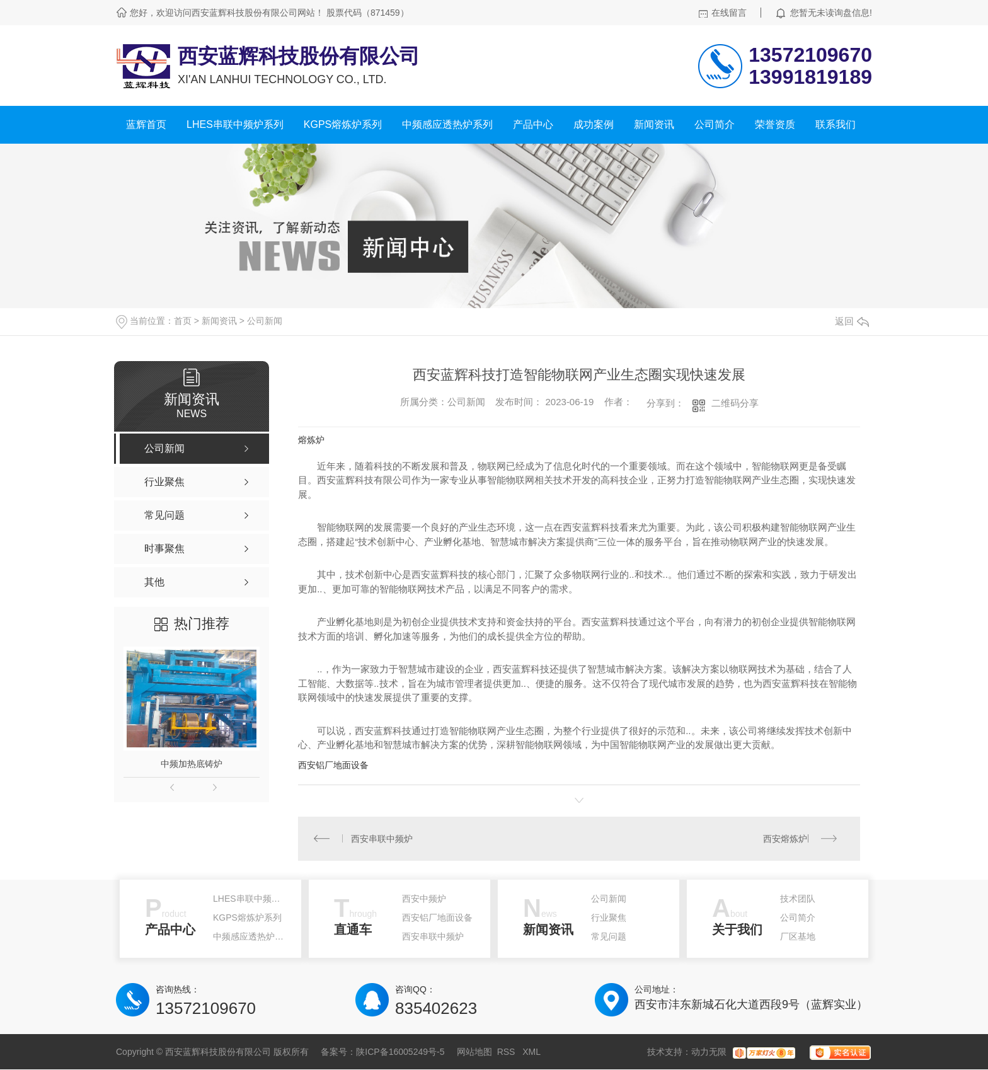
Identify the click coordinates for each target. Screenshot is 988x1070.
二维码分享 (735, 403)
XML (531, 1052)
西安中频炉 (424, 899)
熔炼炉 (311, 440)
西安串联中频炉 (382, 839)
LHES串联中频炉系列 (235, 124)
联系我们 (835, 124)
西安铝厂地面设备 (333, 765)
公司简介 (714, 124)
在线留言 (729, 13)
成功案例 (593, 124)
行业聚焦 (608, 918)
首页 (183, 321)
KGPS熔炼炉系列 (343, 124)
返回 (852, 321)
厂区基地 (797, 937)
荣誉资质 (775, 124)
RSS (507, 1052)
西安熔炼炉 (785, 839)
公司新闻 (264, 321)
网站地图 (474, 1052)
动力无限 (709, 1052)
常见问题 (608, 937)
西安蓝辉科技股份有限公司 (299, 56)
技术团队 (797, 899)
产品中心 (533, 124)
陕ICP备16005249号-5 (400, 1052)
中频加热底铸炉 (191, 764)
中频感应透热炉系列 (447, 124)
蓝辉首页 (146, 124)
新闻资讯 (654, 124)
